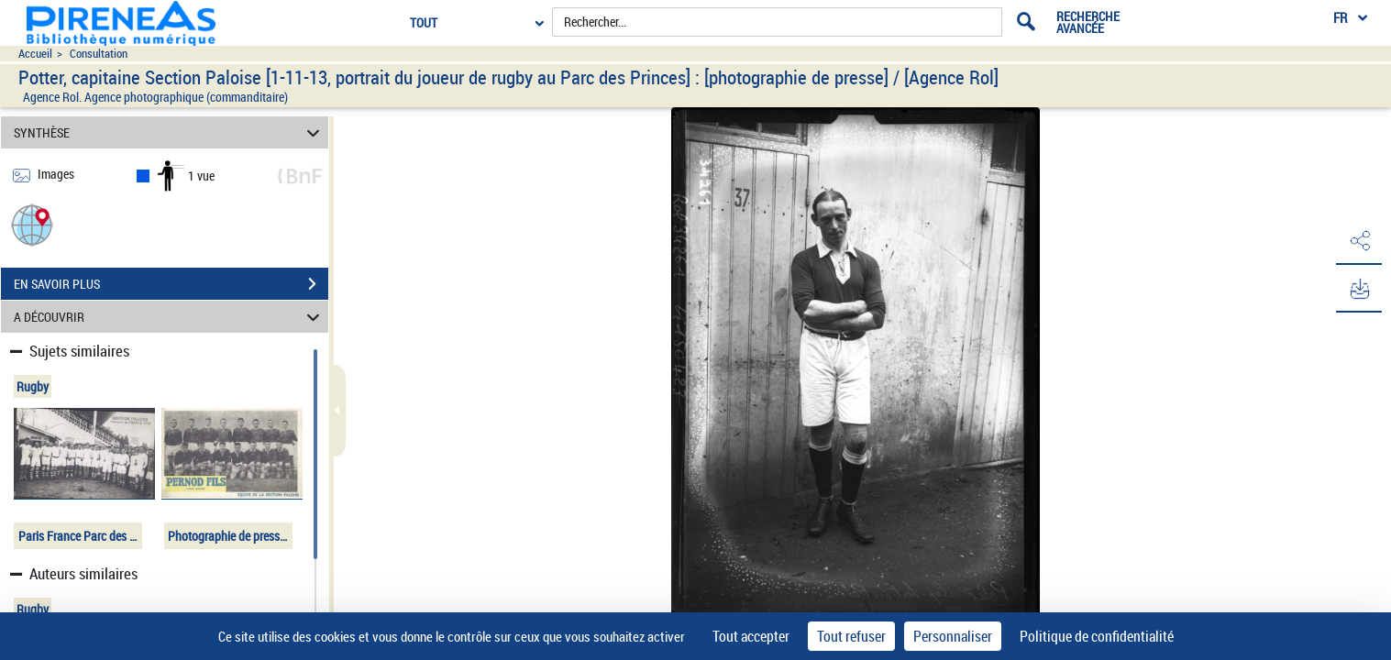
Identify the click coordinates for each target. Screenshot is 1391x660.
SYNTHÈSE (170, 132)
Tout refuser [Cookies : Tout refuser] (851, 636)
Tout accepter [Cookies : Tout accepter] (750, 636)
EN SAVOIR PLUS (171, 284)
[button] (32, 224)
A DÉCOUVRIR (170, 317)
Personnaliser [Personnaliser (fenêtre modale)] (952, 636)
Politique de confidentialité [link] (1097, 636)
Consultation (98, 53)
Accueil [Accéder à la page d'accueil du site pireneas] (35, 53)
